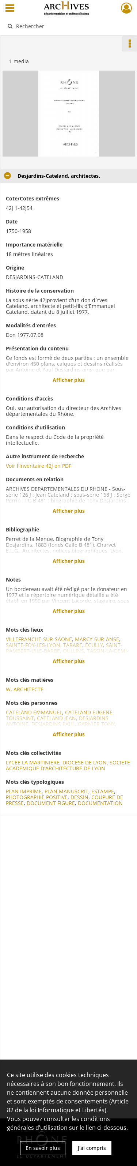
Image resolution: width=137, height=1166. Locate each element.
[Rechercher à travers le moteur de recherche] (67, 25)
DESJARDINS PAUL (53, 724)
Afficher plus (69, 379)
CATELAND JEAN (56, 718)
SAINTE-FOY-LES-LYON (33, 645)
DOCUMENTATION (100, 803)
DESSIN (79, 797)
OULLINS (73, 650)
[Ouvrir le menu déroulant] (9, 8)
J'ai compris (92, 1147)
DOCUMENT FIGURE (51, 803)
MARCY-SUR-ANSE (97, 639)
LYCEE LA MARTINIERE (33, 762)
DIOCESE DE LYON (84, 762)
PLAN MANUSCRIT (66, 791)
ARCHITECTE (28, 689)
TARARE (72, 645)
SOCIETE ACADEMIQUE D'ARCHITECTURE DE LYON (68, 765)
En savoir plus (43, 1147)
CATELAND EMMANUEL (34, 712)
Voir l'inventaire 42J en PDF (38, 465)
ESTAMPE (102, 791)
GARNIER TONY (96, 724)
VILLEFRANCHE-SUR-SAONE (39, 639)
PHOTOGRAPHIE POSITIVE (37, 797)
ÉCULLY (94, 645)
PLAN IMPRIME (24, 791)
